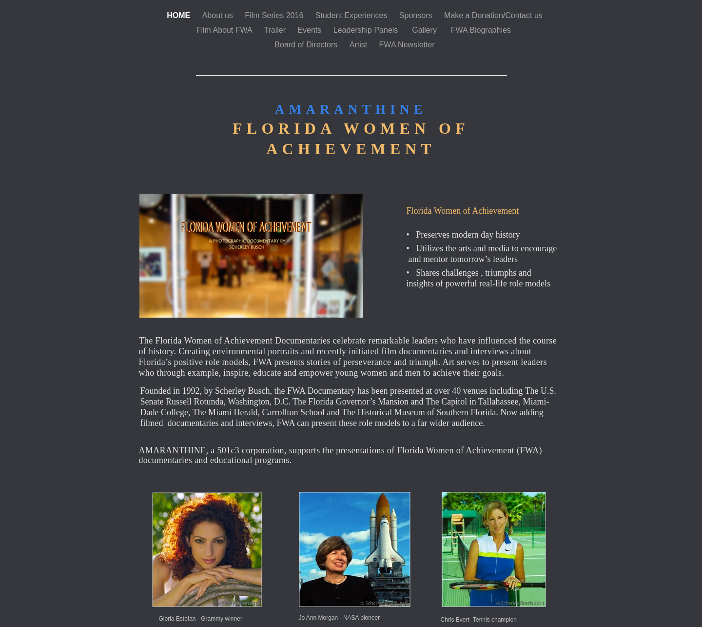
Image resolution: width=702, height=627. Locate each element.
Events (310, 30)
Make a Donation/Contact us (493, 15)
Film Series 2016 (275, 15)
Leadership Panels (367, 30)
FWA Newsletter (407, 44)
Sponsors (416, 15)
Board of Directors (306, 44)
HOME (179, 15)
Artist (360, 44)
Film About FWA (225, 30)
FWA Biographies (482, 30)
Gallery (426, 30)
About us (218, 15)
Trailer (276, 30)
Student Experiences (352, 15)
